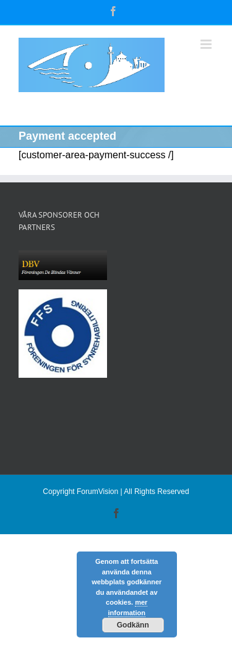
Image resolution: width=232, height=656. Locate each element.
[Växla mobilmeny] (206, 44)
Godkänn (133, 625)
